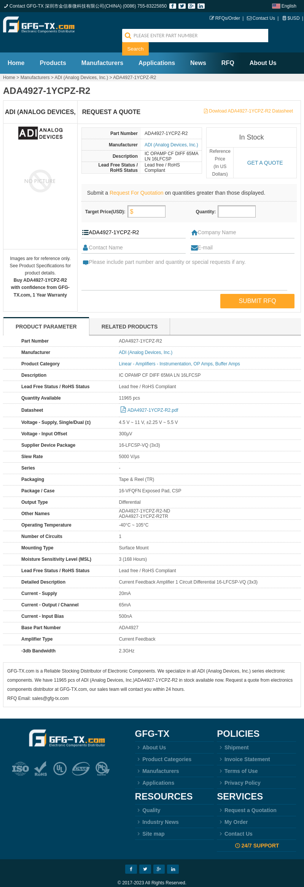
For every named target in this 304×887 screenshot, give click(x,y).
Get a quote (265, 149)
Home (16, 49)
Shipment (232, 734)
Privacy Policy (239, 769)
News (198, 49)
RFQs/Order (227, 18)
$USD (294, 18)
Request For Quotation (137, 179)
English (289, 6)
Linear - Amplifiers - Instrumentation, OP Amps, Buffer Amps (179, 350)
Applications (156, 49)
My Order (232, 809)
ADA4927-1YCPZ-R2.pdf (152, 397)
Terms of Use (237, 758)
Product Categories (163, 746)
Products (53, 49)
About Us (263, 49)
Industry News (157, 809)
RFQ (227, 49)
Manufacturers (102, 49)
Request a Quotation (247, 797)
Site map (150, 820)
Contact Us (264, 18)
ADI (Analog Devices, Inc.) (81, 64)
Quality (148, 797)
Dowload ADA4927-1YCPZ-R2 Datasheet (251, 97)
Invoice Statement (243, 746)
